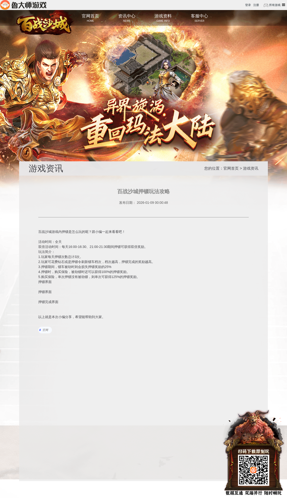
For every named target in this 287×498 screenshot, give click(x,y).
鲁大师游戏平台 (23, 5)
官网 (45, 330)
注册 (256, 5)
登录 (248, 5)
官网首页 (231, 168)
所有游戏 (274, 5)
